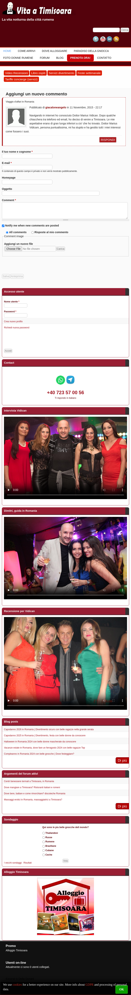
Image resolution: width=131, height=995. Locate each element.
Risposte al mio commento (51, 232)
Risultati (28, 862)
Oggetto (7, 188)
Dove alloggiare (54, 50)
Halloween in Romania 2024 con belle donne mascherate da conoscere (40, 741)
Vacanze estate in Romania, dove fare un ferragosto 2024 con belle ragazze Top (44, 747)
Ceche (48, 854)
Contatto (104, 57)
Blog (60, 57)
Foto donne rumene (18, 57)
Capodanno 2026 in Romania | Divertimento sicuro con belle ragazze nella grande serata (49, 729)
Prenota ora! (80, 57)
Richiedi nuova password (16, 327)
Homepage (9, 177)
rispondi (108, 139)
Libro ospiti (38, 73)
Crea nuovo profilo (13, 321)
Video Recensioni (16, 73)
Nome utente (11, 301)
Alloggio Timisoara (16, 950)
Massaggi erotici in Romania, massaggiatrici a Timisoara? (33, 799)
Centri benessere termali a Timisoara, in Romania (29, 781)
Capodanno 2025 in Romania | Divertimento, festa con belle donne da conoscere (44, 735)
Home (7, 50)
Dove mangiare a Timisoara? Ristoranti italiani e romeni (32, 787)
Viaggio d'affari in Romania (20, 101)
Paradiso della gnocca (91, 50)
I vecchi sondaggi (13, 862)
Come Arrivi (26, 50)
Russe (48, 837)
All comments (18, 232)
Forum (45, 57)
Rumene (49, 841)
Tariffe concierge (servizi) (21, 79)
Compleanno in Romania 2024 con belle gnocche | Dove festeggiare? (39, 753)
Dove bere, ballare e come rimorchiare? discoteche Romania (34, 793)
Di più (122, 760)
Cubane (49, 850)
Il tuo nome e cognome (17, 151)
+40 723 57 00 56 (65, 392)
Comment (9, 200)
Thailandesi (51, 833)
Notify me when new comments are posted (32, 225)
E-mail (7, 162)
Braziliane (50, 846)
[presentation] (31, 263)
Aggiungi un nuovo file (18, 243)
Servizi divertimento (61, 73)
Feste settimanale (89, 73)
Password (10, 311)
